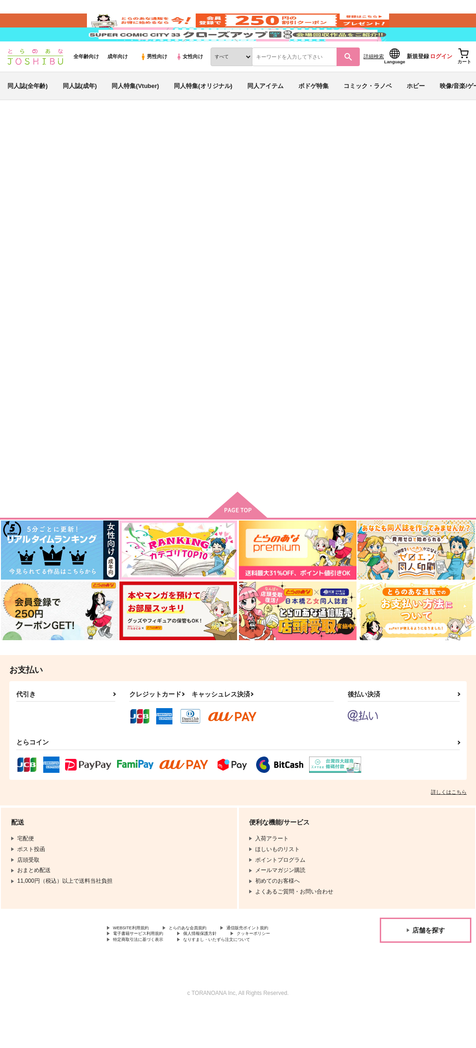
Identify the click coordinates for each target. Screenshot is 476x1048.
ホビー (416, 113)
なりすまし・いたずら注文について (244, 977)
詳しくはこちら (449, 824)
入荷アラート (330, 179)
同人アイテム (265, 113)
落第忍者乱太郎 (40, 207)
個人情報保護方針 (222, 969)
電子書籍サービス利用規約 (146, 969)
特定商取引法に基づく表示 (146, 977)
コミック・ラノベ (368, 113)
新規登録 (418, 84)
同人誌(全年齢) (27, 113)
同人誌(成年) (80, 113)
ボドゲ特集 (313, 113)
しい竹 (90, 198)
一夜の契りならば (424, 198)
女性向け (189, 84)
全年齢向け (86, 84)
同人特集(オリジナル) (203, 113)
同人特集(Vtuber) (135, 113)
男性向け (153, 84)
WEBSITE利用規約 (136, 961)
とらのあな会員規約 (205, 961)
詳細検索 (374, 84)
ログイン (441, 84)
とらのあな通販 (24, 154)
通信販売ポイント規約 (278, 961)
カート (262, 492)
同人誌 (61, 154)
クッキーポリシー (286, 969)
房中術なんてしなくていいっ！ (339, 198)
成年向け (117, 84)
